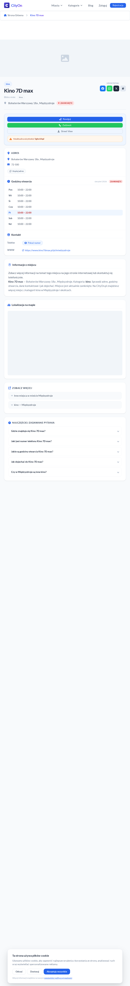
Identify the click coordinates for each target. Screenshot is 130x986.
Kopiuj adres (16, 171)
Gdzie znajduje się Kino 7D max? (28, 430)
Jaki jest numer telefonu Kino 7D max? (31, 441)
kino (8, 84)
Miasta (57, 5)
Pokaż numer (32, 242)
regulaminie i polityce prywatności (58, 978)
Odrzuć (19, 971)
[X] (116, 88)
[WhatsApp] (109, 88)
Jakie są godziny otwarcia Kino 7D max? (32, 451)
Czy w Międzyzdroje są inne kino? (29, 471)
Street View (65, 131)
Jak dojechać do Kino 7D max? (27, 461)
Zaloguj (103, 5)
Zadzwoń (65, 125)
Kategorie (75, 5)
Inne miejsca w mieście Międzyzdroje (32, 395)
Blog (90, 5)
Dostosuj (34, 971)
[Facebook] (103, 88)
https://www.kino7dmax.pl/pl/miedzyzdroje (46, 250)
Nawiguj (65, 119)
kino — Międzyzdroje (23, 404)
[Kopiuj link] (123, 88)
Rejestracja (118, 5)
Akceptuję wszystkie (57, 971)
